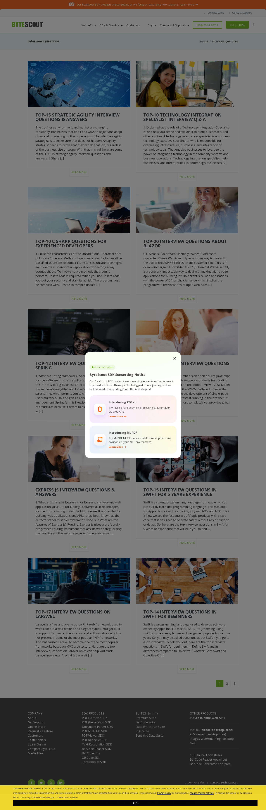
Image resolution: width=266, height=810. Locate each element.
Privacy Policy (164, 793)
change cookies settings (202, 793)
